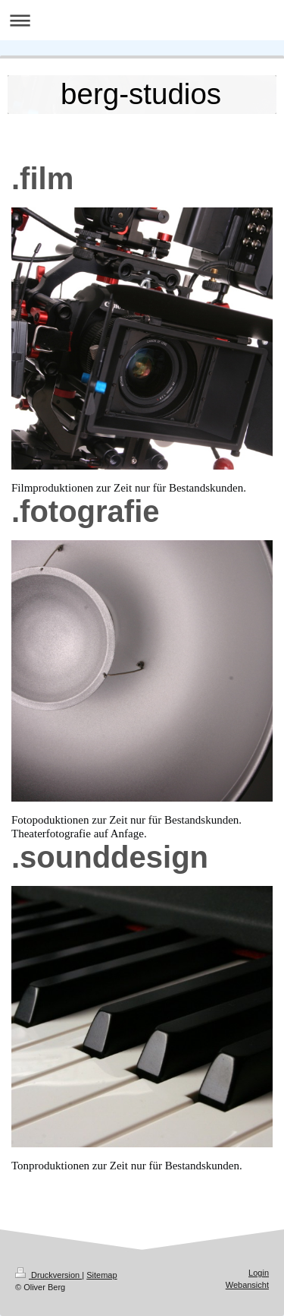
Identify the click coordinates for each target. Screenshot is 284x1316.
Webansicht (247, 1284)
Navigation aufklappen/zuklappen (142, 20)
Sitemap (101, 1275)
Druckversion (48, 1275)
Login (258, 1272)
